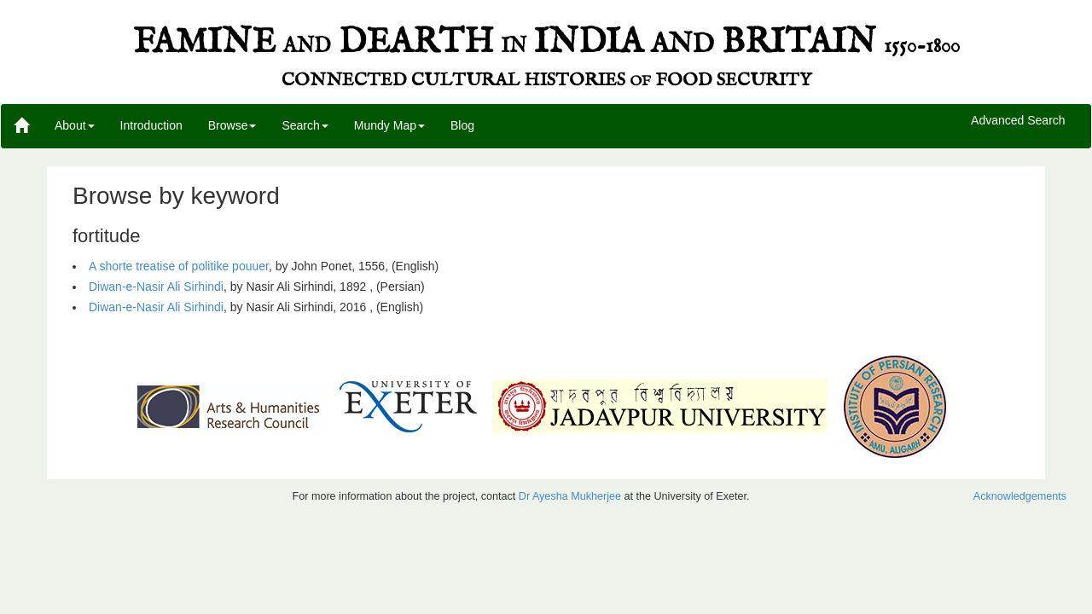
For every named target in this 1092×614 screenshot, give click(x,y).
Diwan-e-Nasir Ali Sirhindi (156, 286)
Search (305, 125)
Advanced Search (1018, 121)
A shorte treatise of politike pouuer (179, 266)
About (75, 125)
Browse (232, 125)
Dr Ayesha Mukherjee (570, 496)
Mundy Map (389, 125)
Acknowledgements (1019, 496)
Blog (462, 125)
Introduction (151, 125)
